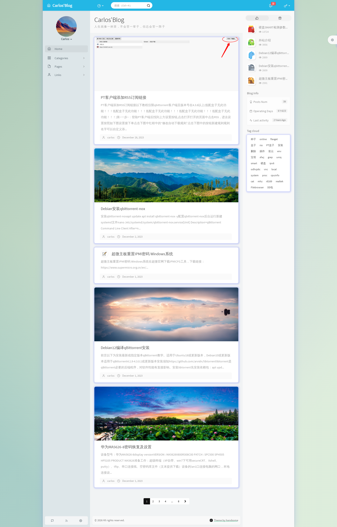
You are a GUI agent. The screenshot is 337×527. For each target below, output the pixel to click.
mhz (260, 181)
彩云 (271, 151)
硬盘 (263, 163)
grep (270, 157)
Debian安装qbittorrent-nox (123, 208)
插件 (262, 151)
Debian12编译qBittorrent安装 (125, 347)
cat (252, 181)
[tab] (256, 18)
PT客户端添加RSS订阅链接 (123, 97)
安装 (280, 145)
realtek (279, 181)
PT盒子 (270, 145)
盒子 (253, 145)
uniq (279, 157)
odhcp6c (255, 169)
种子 (253, 139)
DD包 (270, 187)
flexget (274, 139)
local (274, 169)
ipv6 (272, 163)
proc (264, 175)
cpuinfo (275, 175)
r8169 (269, 181)
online (263, 139)
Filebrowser (257, 187)
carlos (110, 137)
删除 (253, 151)
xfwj (262, 157)
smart (254, 163)
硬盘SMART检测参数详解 (275, 27)
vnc (266, 169)
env (279, 151)
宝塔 (253, 157)
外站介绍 (265, 40)
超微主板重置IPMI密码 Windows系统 (142, 253)
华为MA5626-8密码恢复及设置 (126, 446)
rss (261, 145)
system (255, 175)
